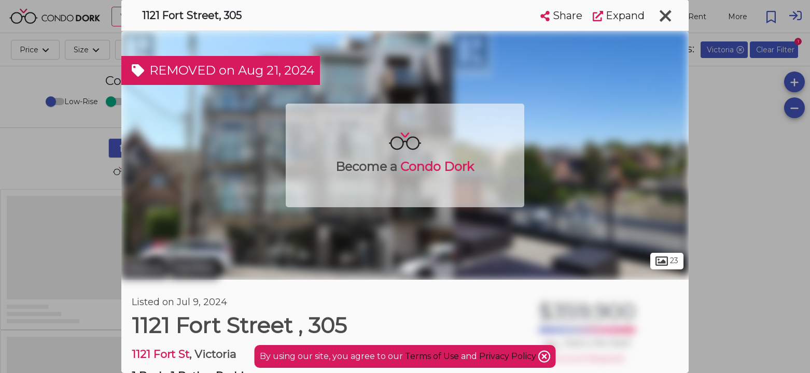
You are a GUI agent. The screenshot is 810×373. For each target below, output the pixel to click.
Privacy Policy (508, 356)
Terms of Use (432, 356)
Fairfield (194, 268)
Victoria (144, 268)
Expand (619, 15)
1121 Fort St (160, 354)
